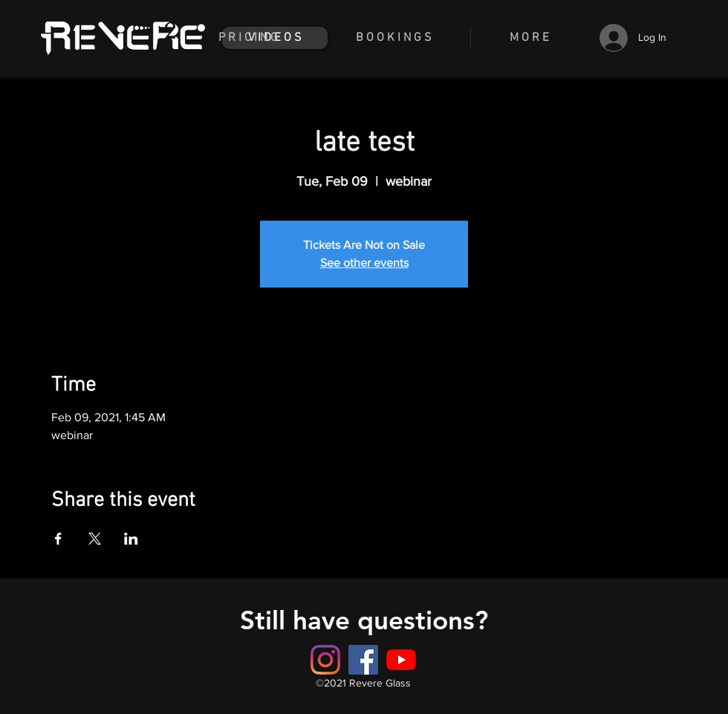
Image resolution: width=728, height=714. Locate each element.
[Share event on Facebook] (58, 539)
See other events (364, 262)
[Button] (363, 660)
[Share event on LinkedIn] (131, 539)
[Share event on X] (95, 539)
